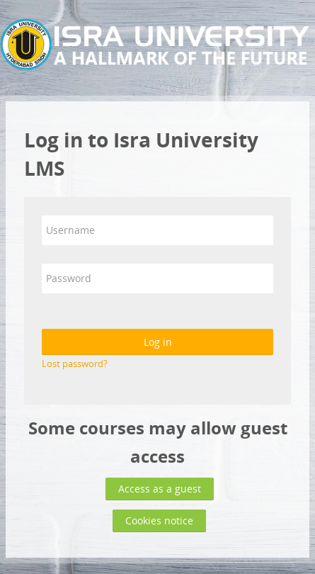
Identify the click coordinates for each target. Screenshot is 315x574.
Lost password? (75, 363)
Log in (158, 342)
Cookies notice (159, 520)
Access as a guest (159, 488)
